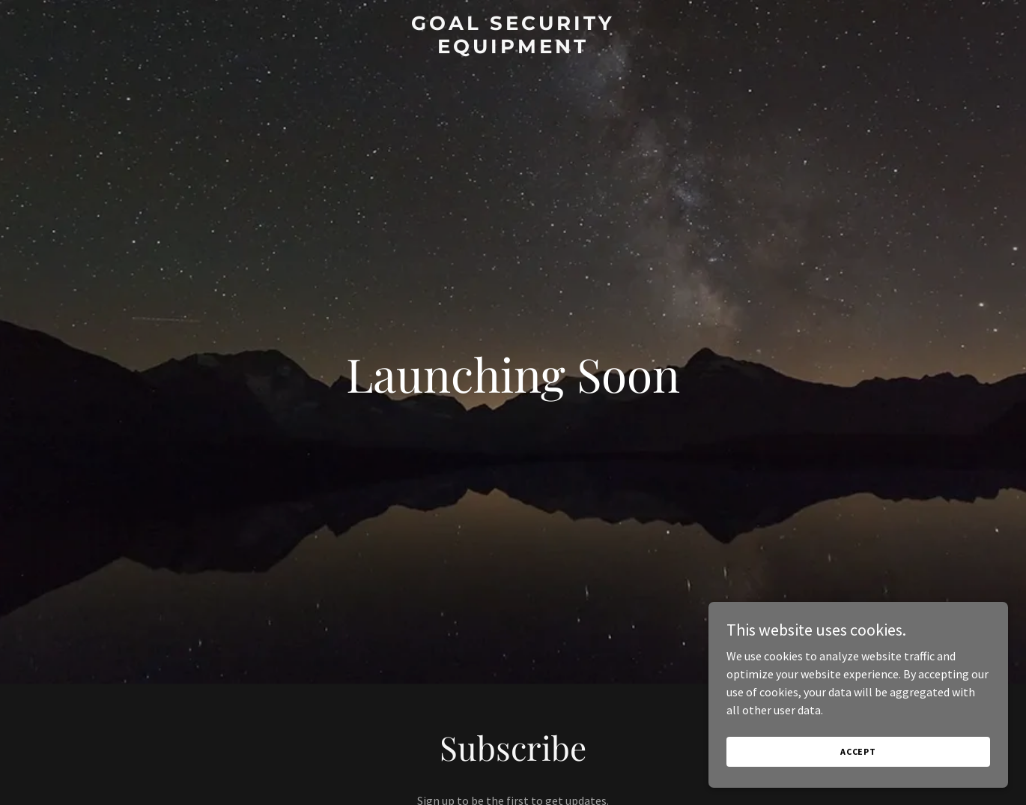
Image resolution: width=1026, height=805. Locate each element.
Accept (858, 751)
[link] (513, 48)
